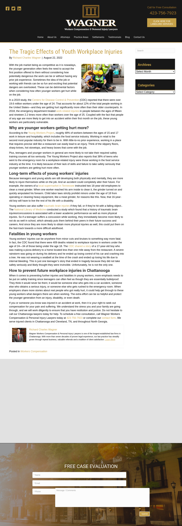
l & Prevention (71, 100)
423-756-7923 (163, 13)
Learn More (110, 339)
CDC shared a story (80, 246)
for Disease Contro (52, 100)
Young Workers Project (41, 132)
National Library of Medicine (30, 209)
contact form (109, 317)
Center (36, 100)
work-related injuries (67, 111)
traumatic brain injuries (57, 205)
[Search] (155, 50)
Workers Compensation (33, 351)
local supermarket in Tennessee (56, 185)
